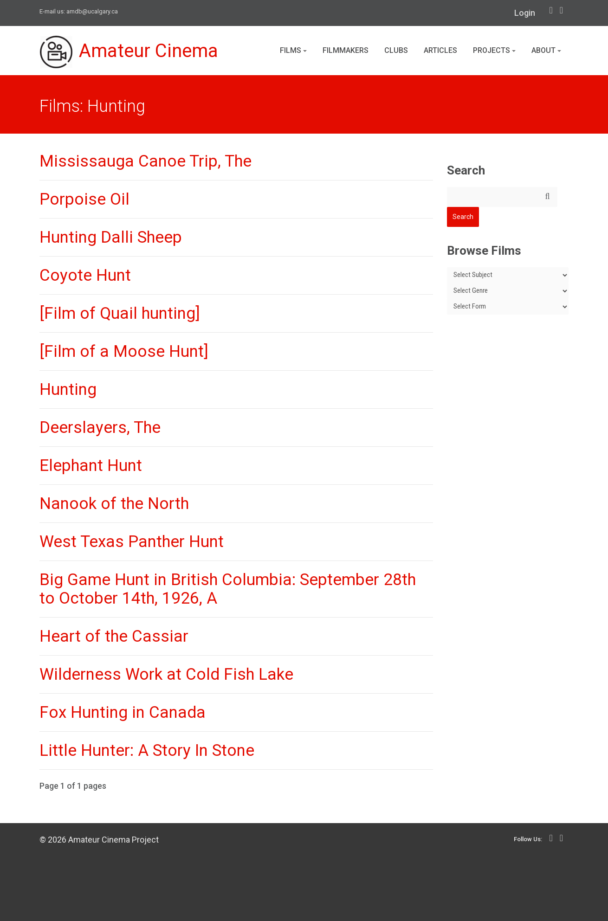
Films (293, 50)
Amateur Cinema (129, 52)
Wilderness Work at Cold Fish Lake (166, 674)
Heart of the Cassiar (113, 636)
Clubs (396, 50)
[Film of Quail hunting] (119, 313)
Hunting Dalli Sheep (110, 237)
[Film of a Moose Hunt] (123, 351)
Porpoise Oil (84, 199)
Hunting (68, 389)
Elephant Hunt (90, 465)
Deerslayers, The (100, 427)
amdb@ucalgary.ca (92, 11)
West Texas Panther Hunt (131, 541)
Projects (494, 50)
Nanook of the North (114, 503)
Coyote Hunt (85, 275)
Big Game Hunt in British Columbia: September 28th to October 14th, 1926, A (227, 589)
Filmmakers (346, 50)
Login (524, 13)
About (546, 50)
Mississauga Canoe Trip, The (145, 161)
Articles (440, 50)
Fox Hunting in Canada (122, 712)
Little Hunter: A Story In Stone (146, 750)
